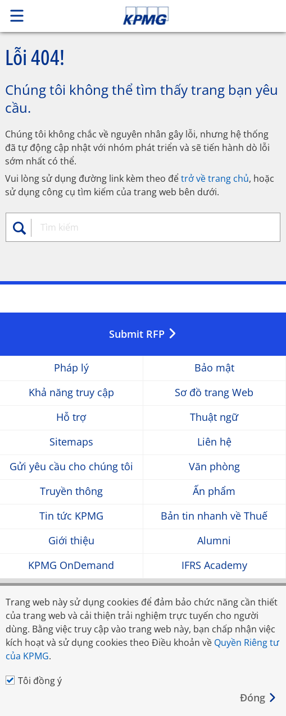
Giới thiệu (71, 540)
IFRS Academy (214, 565)
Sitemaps (71, 441)
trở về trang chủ (215, 178)
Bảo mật (214, 367)
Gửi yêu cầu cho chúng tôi (71, 466)
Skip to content (172, 15)
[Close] (258, 698)
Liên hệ (214, 441)
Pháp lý (71, 367)
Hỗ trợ (71, 417)
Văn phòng (214, 466)
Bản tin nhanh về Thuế (214, 516)
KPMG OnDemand (71, 565)
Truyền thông (71, 491)
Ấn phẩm (214, 491)
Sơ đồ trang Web (214, 392)
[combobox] (148, 227)
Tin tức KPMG (71, 516)
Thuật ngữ (214, 417)
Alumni (214, 540)
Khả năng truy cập (71, 392)
